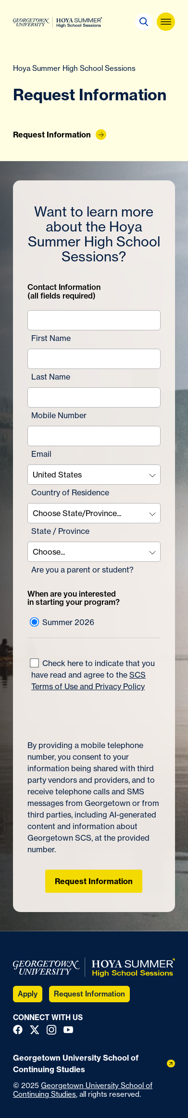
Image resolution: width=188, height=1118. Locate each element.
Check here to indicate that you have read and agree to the (92, 674)
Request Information (94, 881)
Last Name (50, 377)
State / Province (60, 531)
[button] (143, 21)
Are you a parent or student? (82, 569)
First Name (51, 338)
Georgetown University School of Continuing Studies (82, 1090)
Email (41, 454)
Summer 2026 (62, 622)
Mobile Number (59, 415)
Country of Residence (70, 492)
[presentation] (83, 711)
